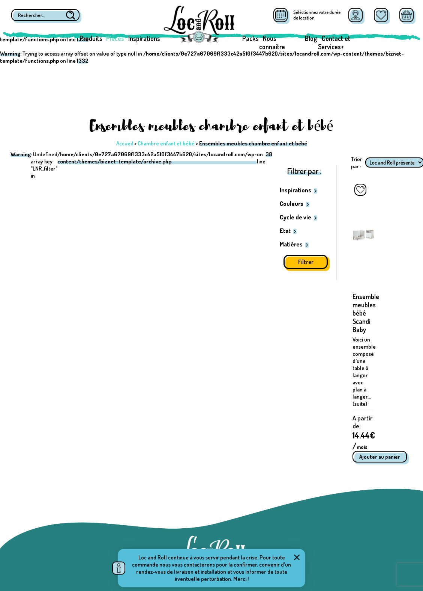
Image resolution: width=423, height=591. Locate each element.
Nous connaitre (272, 42)
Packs (250, 38)
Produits (91, 38)
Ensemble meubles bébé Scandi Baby (365, 313)
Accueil (124, 143)
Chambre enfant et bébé (166, 143)
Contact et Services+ (334, 42)
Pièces (115, 38)
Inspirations (144, 38)
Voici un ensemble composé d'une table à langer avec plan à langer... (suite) (364, 371)
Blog (311, 38)
